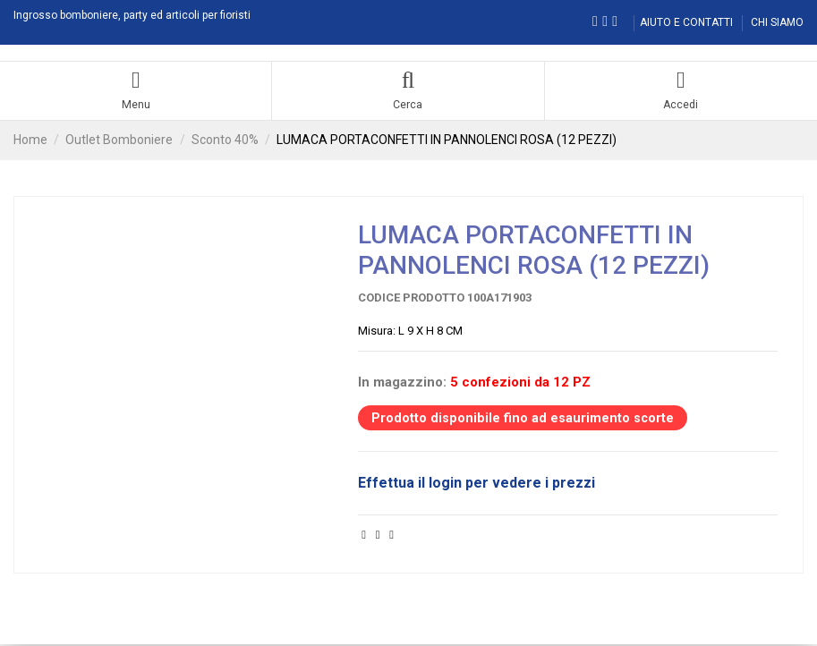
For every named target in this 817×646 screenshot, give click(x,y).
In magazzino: (402, 384)
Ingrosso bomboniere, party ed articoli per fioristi (132, 15)
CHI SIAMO (777, 22)
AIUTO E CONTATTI (688, 22)
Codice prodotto (411, 299)
